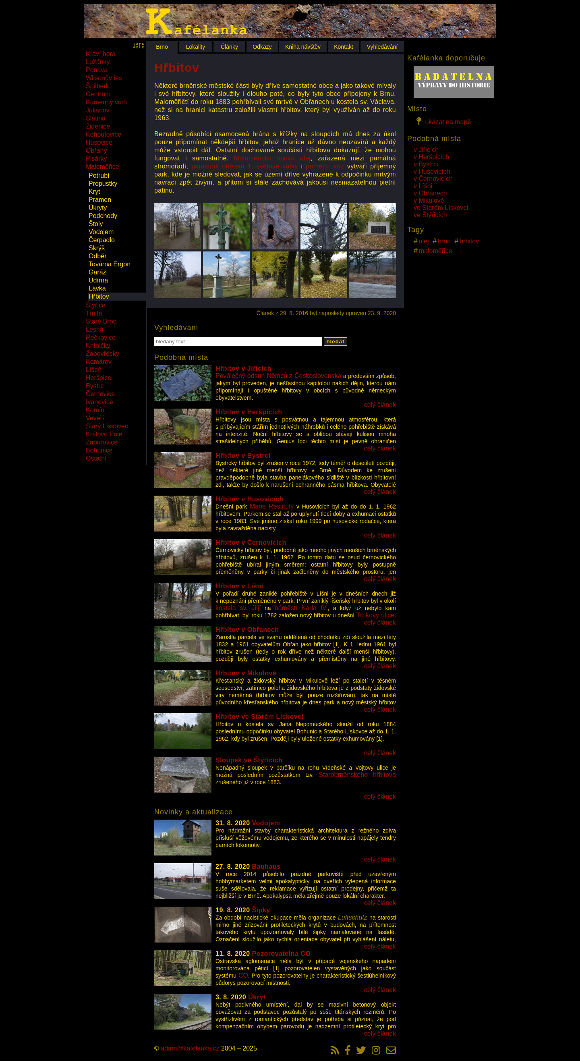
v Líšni (423, 186)
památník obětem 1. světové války (244, 166)
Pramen (100, 199)
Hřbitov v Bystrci (243, 455)
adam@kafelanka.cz (190, 1048)
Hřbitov (99, 296)
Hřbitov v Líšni (239, 586)
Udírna (98, 280)
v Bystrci (426, 164)
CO (243, 975)
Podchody (103, 215)
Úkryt (256, 997)
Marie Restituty (272, 506)
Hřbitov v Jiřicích (243, 368)
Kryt (94, 191)
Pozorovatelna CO (281, 953)
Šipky (261, 910)
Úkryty (98, 207)
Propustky (103, 183)
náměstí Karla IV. (301, 607)
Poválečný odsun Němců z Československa (278, 375)
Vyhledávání (382, 47)
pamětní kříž (325, 166)
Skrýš (97, 248)
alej (424, 241)
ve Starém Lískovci (441, 207)
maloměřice (435, 250)
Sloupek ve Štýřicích (249, 760)
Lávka (97, 288)
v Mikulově (429, 200)
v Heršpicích (431, 157)
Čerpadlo (102, 240)
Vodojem (101, 231)
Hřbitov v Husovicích (249, 499)
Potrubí (99, 175)
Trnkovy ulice (375, 615)
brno (444, 241)
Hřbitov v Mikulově (245, 673)
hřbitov (469, 241)
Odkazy (262, 47)
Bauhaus (266, 866)
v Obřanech (430, 193)
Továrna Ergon (109, 264)
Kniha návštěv (303, 47)
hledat (335, 341)
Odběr (97, 256)
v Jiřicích (426, 149)
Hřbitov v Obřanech (247, 629)
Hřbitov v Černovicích (250, 542)
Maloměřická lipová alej (272, 158)
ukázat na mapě (442, 121)
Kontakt (343, 47)
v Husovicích (432, 171)
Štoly (96, 223)
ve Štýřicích (430, 215)
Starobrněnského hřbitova (357, 774)
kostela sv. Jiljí (238, 607)
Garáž (97, 272)
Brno (162, 47)
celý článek (380, 404)
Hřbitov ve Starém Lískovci (259, 716)
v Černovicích (433, 178)
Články (229, 47)
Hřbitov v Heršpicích (248, 412)
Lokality (195, 47)
